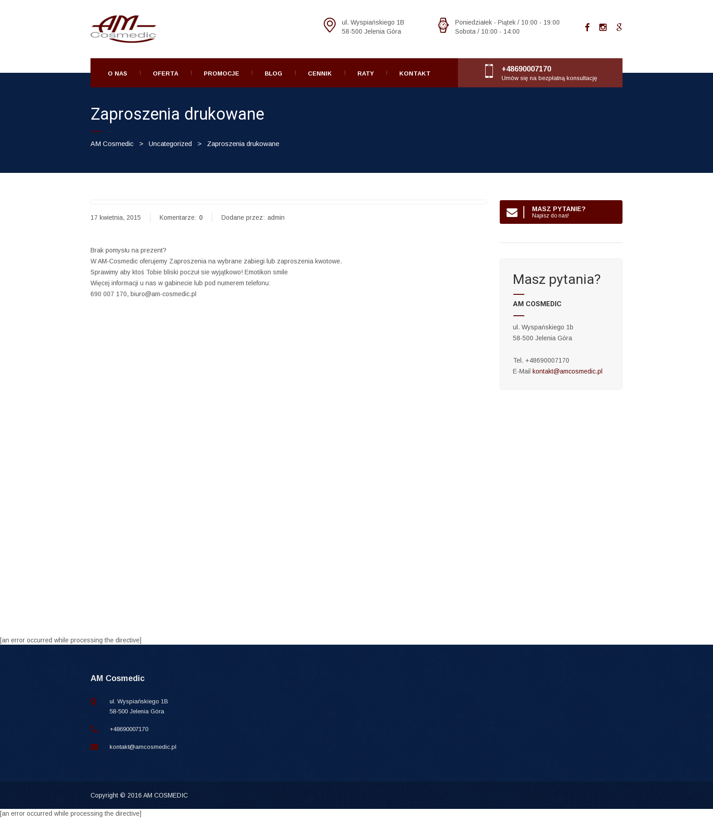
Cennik (320, 73)
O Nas (117, 73)
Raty (365, 73)
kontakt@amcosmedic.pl (567, 371)
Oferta (165, 73)
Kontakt (415, 73)
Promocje (221, 73)
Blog (273, 73)
